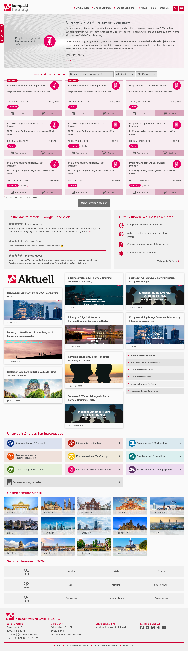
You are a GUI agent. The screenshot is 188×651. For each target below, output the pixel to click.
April (71, 571)
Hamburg (13, 107)
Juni (161, 571)
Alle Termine (18, 113)
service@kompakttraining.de (111, 627)
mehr (70, 60)
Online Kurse (81, 7)
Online (73, 107)
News (143, 7)
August (116, 585)
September (161, 585)
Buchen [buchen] (47, 113)
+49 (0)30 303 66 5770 (68, 634)
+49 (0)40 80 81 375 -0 (24, 634)
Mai (116, 571)
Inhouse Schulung (124, 7)
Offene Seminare (102, 7)
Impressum (127, 645)
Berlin (133, 107)
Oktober (71, 598)
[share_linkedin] (2, 40)
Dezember (161, 598)
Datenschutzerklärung (104, 645)
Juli (71, 585)
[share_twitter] (2, 36)
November (116, 598)
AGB (57, 645)
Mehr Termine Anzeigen (94, 203)
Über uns (164, 7)
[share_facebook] (2, 31)
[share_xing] (2, 26)
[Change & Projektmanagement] (175, 8)
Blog (152, 7)
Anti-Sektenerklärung (76, 645)
